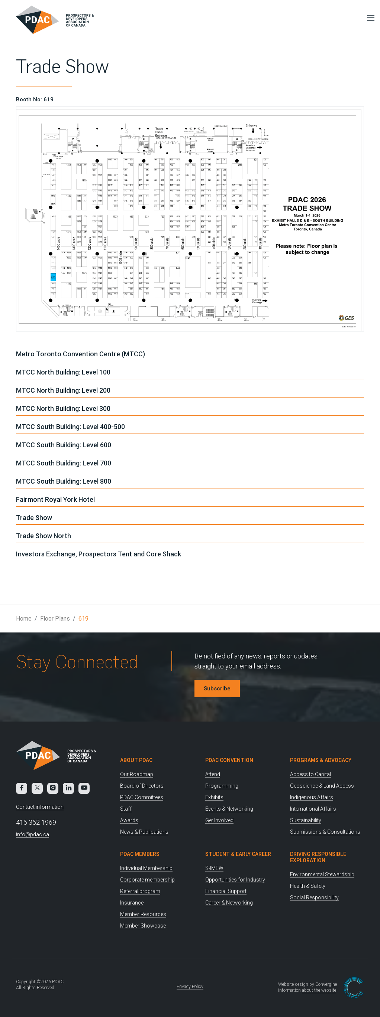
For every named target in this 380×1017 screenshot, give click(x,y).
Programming (221, 786)
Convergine (326, 984)
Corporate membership (147, 880)
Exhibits (214, 797)
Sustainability (305, 820)
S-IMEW (214, 868)
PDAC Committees (141, 797)
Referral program (140, 891)
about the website (319, 990)
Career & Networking (229, 903)
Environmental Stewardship (322, 874)
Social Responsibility (314, 897)
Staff (126, 809)
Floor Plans (55, 618)
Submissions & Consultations (325, 832)
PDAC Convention (229, 760)
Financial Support (226, 891)
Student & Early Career (238, 854)
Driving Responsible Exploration (318, 857)
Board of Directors (142, 786)
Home (24, 618)
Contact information (40, 807)
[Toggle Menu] (368, 17)
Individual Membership (146, 868)
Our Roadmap (136, 774)
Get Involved (219, 820)
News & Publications (144, 832)
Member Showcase (143, 926)
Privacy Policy (190, 986)
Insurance (132, 903)
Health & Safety (307, 886)
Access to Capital (310, 774)
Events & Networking (229, 809)
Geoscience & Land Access (322, 786)
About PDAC (136, 760)
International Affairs (313, 809)
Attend (212, 774)
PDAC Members (140, 854)
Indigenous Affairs (311, 797)
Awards (129, 820)
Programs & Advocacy (320, 760)
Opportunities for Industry (235, 880)
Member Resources (143, 914)
